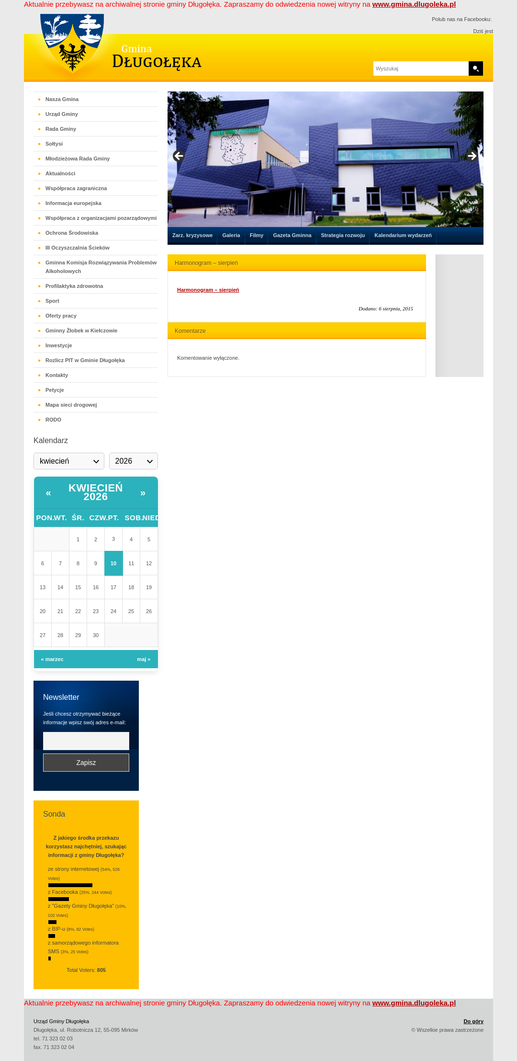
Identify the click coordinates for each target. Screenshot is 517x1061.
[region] (325, 163)
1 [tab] (320, 226)
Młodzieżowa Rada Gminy (77, 158)
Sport (52, 301)
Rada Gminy (60, 129)
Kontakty (56, 375)
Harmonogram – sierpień (208, 290)
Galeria (231, 235)
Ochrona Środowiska (71, 233)
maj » (143, 659)
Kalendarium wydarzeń (403, 235)
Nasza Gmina (62, 99)
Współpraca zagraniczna (76, 188)
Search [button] (476, 68)
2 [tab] (331, 226)
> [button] (471, 161)
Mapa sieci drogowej (71, 405)
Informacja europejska (73, 203)
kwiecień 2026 (95, 492)
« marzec (52, 659)
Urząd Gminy (61, 114)
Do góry (473, 1021)
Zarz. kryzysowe (192, 235)
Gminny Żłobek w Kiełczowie (81, 330)
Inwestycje (58, 345)
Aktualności (60, 173)
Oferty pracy (61, 316)
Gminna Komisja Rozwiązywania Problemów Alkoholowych (101, 267)
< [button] (179, 161)
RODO (53, 419)
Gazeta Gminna (292, 235)
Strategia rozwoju (343, 235)
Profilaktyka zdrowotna (74, 286)
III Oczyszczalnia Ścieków (77, 248)
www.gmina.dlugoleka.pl (414, 4)
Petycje (54, 390)
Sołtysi (54, 144)
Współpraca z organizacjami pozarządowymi (101, 218)
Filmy (257, 235)
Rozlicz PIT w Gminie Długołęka (85, 360)
